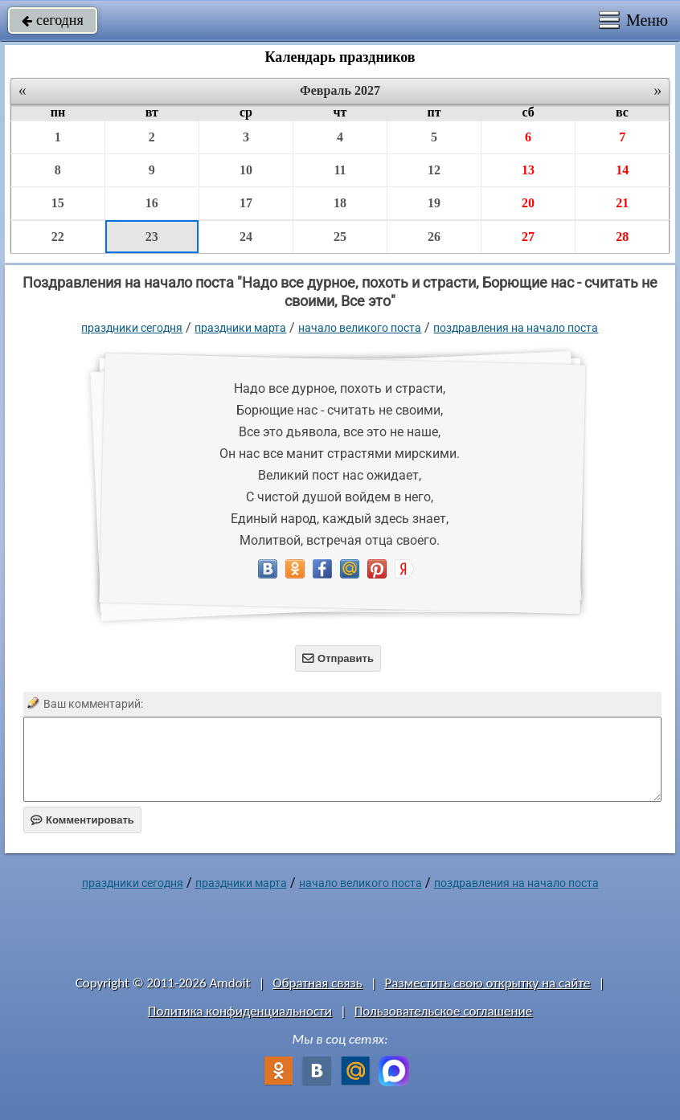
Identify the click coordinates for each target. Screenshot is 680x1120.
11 (340, 170)
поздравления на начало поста (515, 327)
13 (528, 170)
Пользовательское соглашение (443, 1011)
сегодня (53, 20)
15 (57, 203)
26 (434, 236)
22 (57, 236)
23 (151, 236)
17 (246, 203)
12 (434, 170)
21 (622, 203)
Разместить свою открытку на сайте (488, 983)
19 (434, 203)
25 (340, 236)
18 (340, 203)
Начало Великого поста (359, 327)
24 (246, 236)
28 (622, 236)
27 (528, 236)
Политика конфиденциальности (240, 1011)
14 (622, 170)
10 (246, 170)
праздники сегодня (131, 327)
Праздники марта (240, 327)
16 (151, 203)
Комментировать (82, 820)
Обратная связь (317, 983)
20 (528, 203)
